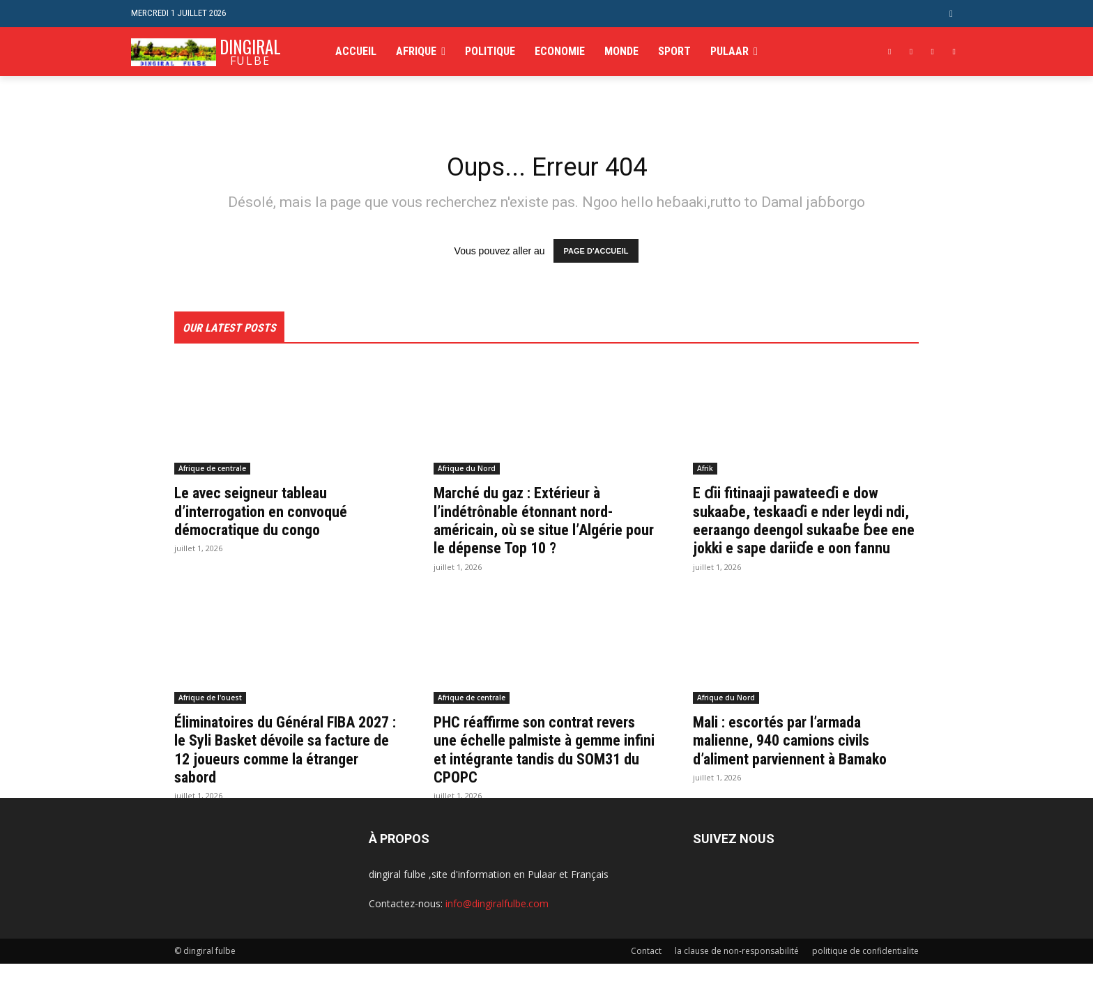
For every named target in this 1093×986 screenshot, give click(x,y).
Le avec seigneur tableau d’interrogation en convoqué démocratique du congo (268, 514)
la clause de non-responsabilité (737, 973)
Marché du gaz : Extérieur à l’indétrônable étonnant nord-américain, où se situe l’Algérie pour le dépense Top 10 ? (539, 523)
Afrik (705, 472)
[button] (951, 13)
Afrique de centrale (212, 472)
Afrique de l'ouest (210, 719)
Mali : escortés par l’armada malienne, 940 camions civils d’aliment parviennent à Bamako (800, 762)
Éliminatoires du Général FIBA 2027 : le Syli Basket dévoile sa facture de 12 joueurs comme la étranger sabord (281, 771)
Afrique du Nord (467, 472)
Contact (646, 973)
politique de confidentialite (865, 973)
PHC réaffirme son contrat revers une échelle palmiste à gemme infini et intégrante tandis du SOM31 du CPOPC (545, 771)
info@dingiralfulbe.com (497, 925)
